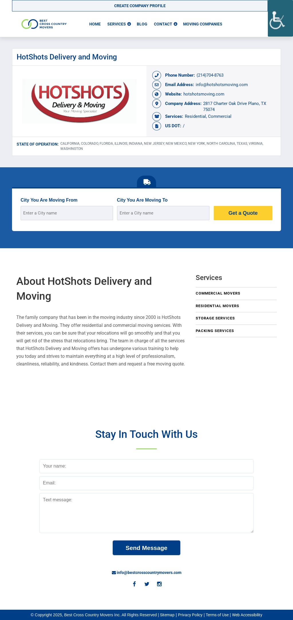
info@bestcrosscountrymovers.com (146, 572)
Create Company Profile (140, 5)
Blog (142, 24)
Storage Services (215, 318)
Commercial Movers (218, 293)
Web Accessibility (247, 615)
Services (116, 24)
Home (95, 24)
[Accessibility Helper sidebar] (280, 18)
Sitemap (167, 615)
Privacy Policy (190, 615)
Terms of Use (217, 615)
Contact (163, 24)
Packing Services (215, 331)
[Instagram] (159, 584)
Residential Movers (217, 306)
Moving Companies (202, 24)
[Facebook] (134, 584)
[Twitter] (146, 584)
